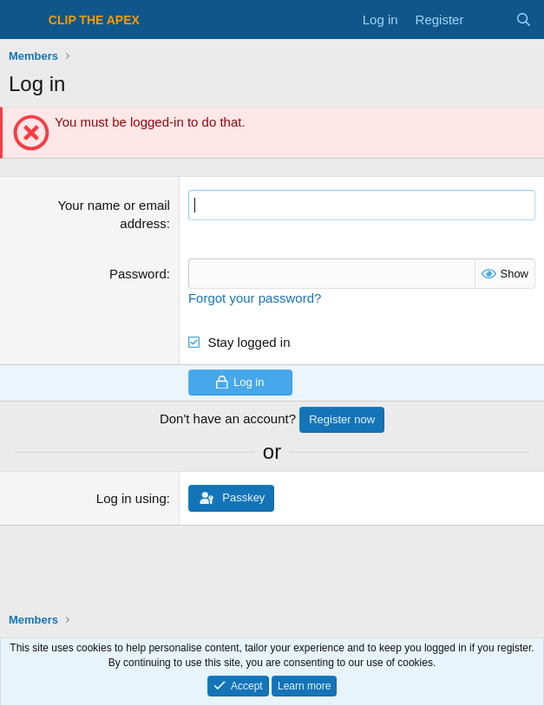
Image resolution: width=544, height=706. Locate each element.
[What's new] (489, 19)
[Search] (524, 19)
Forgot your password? (254, 298)
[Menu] (23, 20)
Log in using (131, 498)
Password (138, 273)
